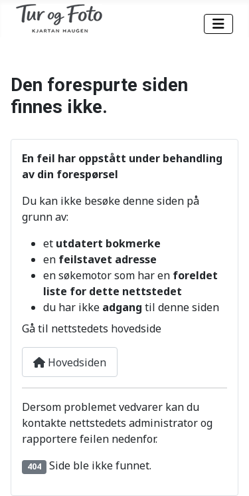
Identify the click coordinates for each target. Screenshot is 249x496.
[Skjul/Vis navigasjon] (218, 24)
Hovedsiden (69, 362)
